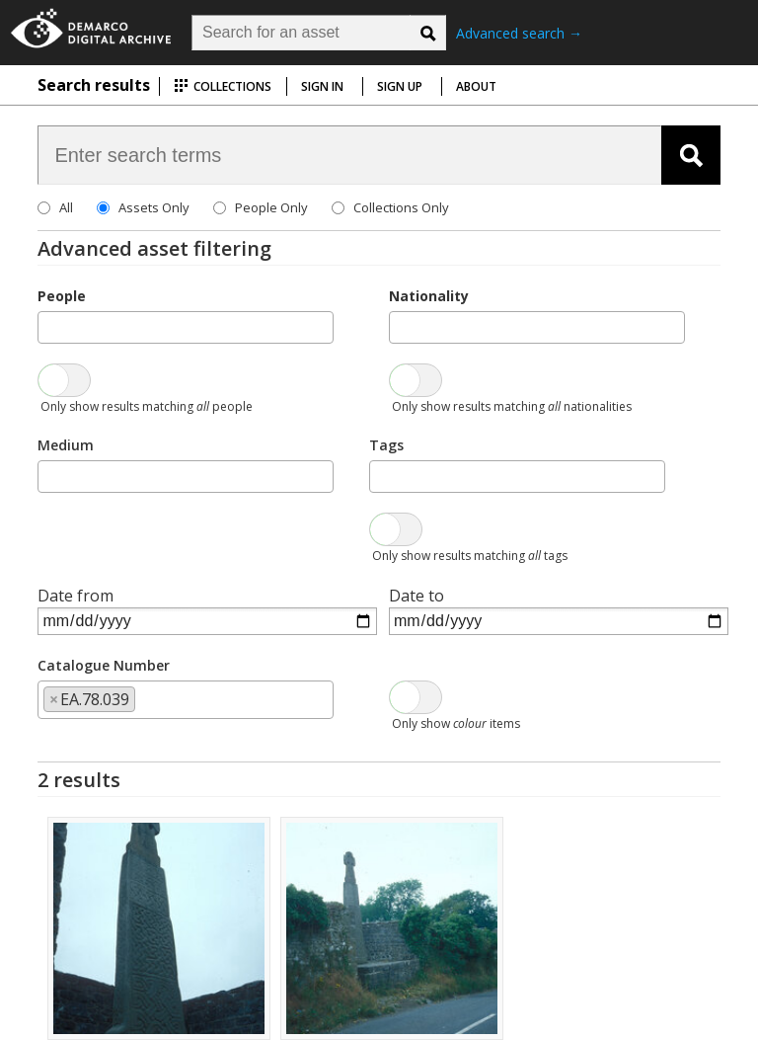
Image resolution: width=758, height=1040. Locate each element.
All (66, 207)
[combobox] (186, 327)
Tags (386, 445)
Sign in (322, 86)
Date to (416, 595)
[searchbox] (49, 326)
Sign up (399, 86)
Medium (66, 445)
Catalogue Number (104, 665)
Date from (76, 595)
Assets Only (154, 207)
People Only (271, 207)
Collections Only (401, 207)
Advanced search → (519, 33)
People (62, 295)
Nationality (429, 295)
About (476, 86)
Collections (222, 86)
